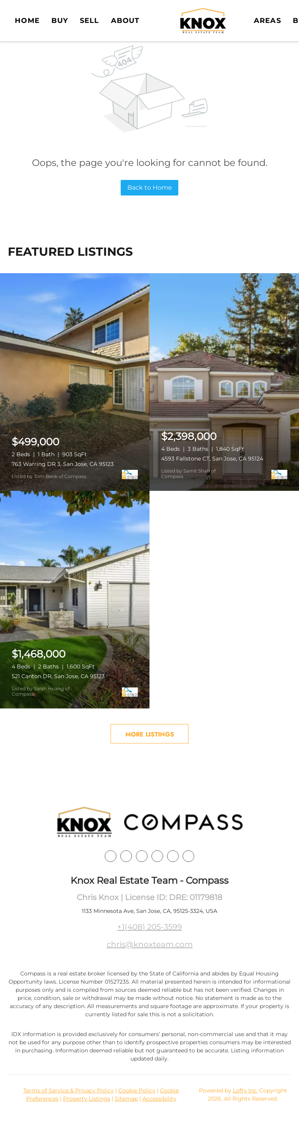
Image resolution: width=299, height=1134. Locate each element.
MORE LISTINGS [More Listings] (149, 734)
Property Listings (86, 1098)
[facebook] (110, 856)
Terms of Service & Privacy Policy (68, 1090)
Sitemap (126, 1098)
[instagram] (157, 856)
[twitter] (142, 856)
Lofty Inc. (245, 1090)
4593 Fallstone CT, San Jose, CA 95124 (212, 458)
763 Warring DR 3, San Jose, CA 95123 (63, 464)
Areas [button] (267, 20)
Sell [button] (89, 20)
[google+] (188, 856)
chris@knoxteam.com (150, 944)
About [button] (125, 20)
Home (27, 20)
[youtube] (173, 856)
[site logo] (84, 822)
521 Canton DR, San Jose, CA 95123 (58, 676)
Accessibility (159, 1098)
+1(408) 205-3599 (149, 927)
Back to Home (149, 187)
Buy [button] (59, 20)
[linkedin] (126, 856)
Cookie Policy (136, 1090)
